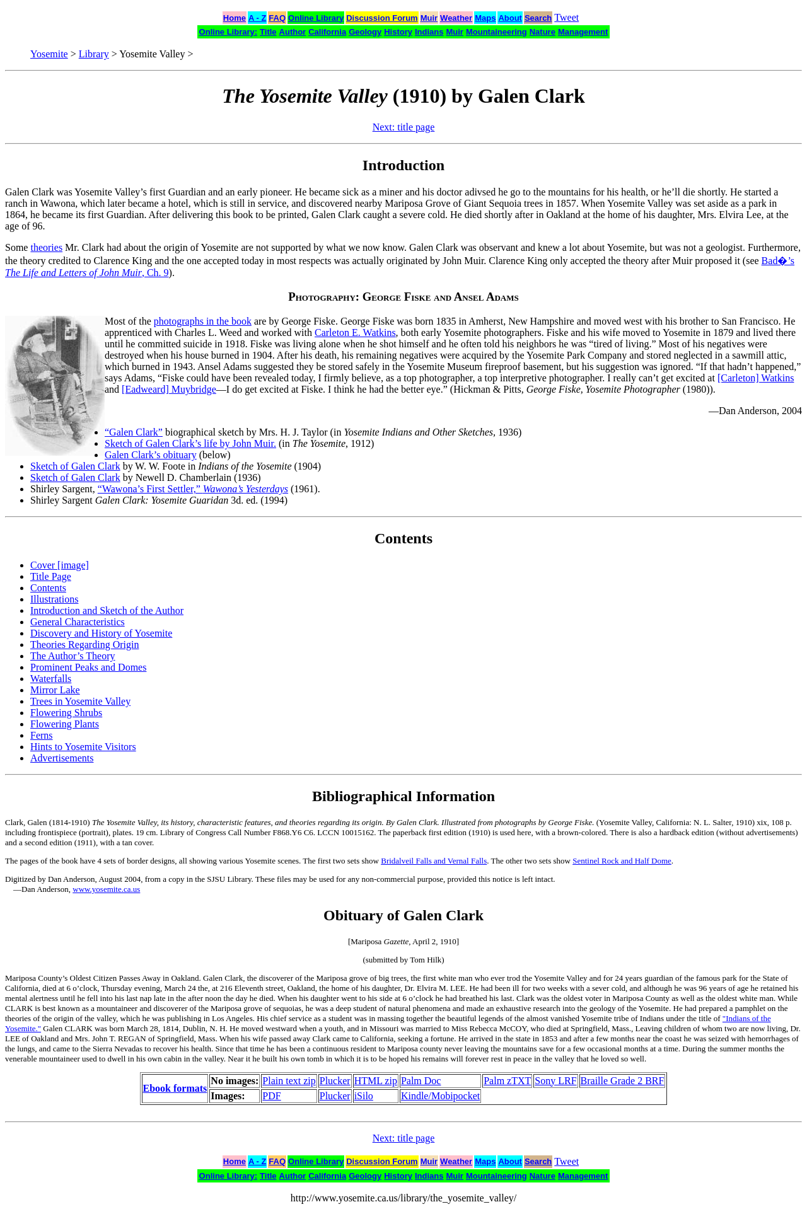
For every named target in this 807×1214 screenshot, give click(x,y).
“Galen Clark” (134, 432)
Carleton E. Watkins (355, 332)
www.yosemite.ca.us (106, 889)
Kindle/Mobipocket (440, 1095)
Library (94, 54)
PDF (271, 1095)
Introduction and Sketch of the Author (106, 610)
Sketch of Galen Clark (75, 466)
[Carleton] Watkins (755, 378)
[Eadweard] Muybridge (169, 389)
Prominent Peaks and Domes (88, 667)
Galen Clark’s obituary (151, 454)
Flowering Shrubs (66, 712)
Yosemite (49, 54)
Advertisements (61, 758)
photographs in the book (203, 321)
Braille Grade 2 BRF (623, 1080)
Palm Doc (421, 1080)
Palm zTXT (507, 1080)
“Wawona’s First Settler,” (193, 488)
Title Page (50, 576)
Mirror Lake (55, 690)
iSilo (363, 1095)
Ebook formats (175, 1088)
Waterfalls (50, 678)
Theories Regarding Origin (84, 644)
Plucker (335, 1080)
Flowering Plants (64, 724)
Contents (48, 587)
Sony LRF (555, 1080)
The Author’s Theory (72, 655)
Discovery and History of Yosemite (101, 633)
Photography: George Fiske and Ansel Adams (403, 296)
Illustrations (54, 599)
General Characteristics (77, 621)
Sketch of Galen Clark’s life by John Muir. (190, 443)
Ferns (41, 735)
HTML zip (375, 1080)
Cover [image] (59, 565)
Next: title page (404, 127)
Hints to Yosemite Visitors (83, 746)
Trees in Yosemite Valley (80, 701)
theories (46, 247)
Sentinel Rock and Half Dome (621, 860)
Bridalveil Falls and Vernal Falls (434, 860)
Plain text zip (288, 1080)
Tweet (566, 17)
